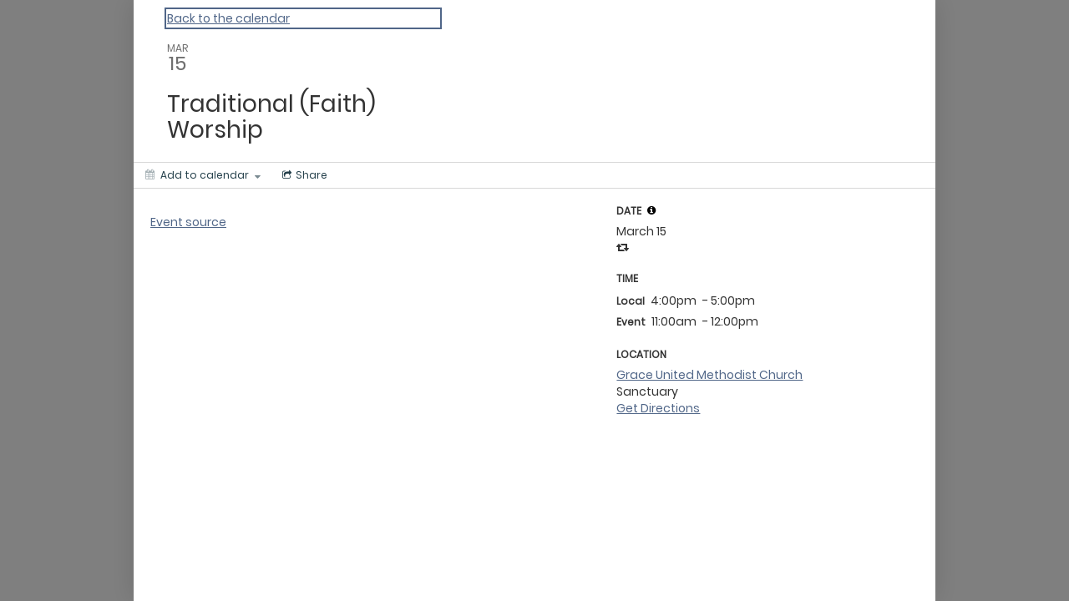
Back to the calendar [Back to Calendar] (228, 18)
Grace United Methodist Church (709, 374)
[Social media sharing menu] (303, 175)
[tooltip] (651, 210)
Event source (188, 222)
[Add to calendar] (203, 175)
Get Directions (658, 408)
